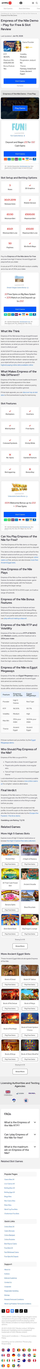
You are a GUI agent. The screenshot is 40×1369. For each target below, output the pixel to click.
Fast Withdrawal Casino (11, 1252)
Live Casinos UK (9, 1184)
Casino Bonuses (9, 1231)
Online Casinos (16, 13)
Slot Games (31, 13)
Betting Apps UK (9, 1192)
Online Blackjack (9, 1235)
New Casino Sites (9, 1201)
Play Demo (20, 108)
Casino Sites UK (9, 1179)
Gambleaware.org (25, 166)
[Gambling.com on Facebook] (12, 1311)
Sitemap (6, 1295)
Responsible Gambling (11, 1291)
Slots (24, 13)
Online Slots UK (9, 1227)
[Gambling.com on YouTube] (7, 1311)
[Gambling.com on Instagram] (16, 1311)
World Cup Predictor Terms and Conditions (17, 1304)
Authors (6, 1274)
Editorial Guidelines (10, 1278)
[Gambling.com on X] (3, 1311)
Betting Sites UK (9, 1188)
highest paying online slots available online (17, 365)
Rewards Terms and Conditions (14, 1299)
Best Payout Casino (10, 1244)
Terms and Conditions (10, 1336)
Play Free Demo (10, 864)
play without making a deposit (15, 618)
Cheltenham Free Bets (11, 1214)
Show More (20, 946)
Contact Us (8, 1282)
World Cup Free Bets (10, 1209)
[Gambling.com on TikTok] (21, 1311)
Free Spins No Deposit (11, 1256)
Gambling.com (5, 13)
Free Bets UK (8, 1248)
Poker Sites (7, 1205)
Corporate (7, 1287)
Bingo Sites (7, 1196)
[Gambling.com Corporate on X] (25, 1311)
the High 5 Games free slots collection (21, 841)
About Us (7, 1269)
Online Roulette (9, 1239)
